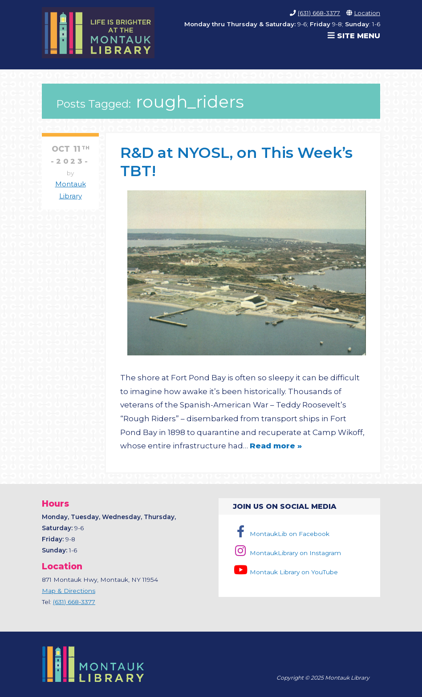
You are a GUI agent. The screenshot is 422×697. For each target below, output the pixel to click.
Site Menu (354, 35)
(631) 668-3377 (319, 12)
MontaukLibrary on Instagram (287, 552)
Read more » (276, 445)
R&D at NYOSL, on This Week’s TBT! (236, 161)
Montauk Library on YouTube (285, 572)
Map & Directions (68, 590)
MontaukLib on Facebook (281, 533)
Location (367, 12)
